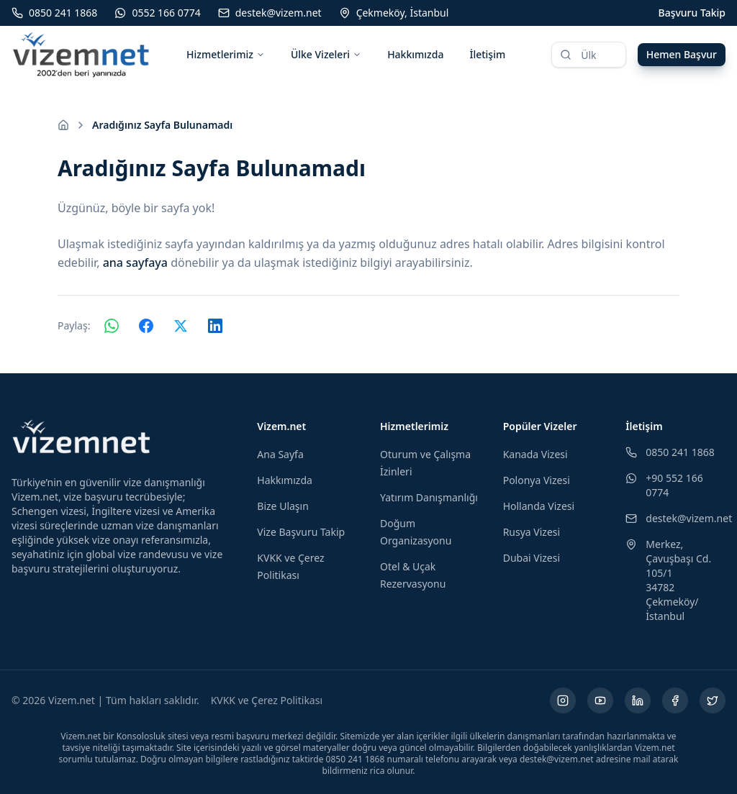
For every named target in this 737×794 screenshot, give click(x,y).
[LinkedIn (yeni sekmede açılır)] (638, 700)
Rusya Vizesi (532, 532)
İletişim (487, 54)
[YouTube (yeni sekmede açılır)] (600, 700)
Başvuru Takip (691, 12)
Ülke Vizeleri (326, 54)
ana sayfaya (135, 262)
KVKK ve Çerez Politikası (266, 700)
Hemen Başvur (681, 54)
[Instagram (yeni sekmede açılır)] (563, 700)
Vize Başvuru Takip (301, 532)
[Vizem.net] (82, 436)
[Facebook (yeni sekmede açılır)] (675, 700)
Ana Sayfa (280, 454)
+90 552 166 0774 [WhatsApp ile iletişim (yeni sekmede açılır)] (663, 485)
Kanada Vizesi (535, 454)
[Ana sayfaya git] (63, 125)
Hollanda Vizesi (538, 506)
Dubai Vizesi (531, 558)
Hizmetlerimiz (225, 54)
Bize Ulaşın (283, 506)
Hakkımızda (415, 54)
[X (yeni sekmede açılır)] (712, 700)
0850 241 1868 (669, 452)
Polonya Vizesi (536, 480)
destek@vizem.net (675, 518)
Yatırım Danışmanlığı (429, 497)
